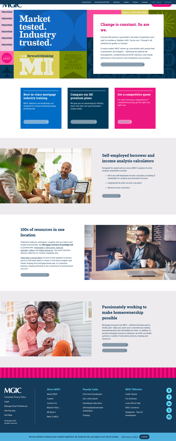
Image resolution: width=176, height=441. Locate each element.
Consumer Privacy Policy (15, 403)
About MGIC (139, 10)
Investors (145, 2)
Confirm (144, 437)
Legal (6, 408)
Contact (135, 2)
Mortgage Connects (118, 10)
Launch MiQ (123, 129)
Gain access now (109, 202)
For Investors (131, 405)
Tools (101, 10)
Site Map (8, 421)
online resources (46, 257)
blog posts (50, 254)
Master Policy (53, 414)
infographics (39, 254)
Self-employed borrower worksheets (93, 416)
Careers (126, 2)
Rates (30, 10)
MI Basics (116, 2)
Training (87, 10)
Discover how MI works (113, 356)
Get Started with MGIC (102, 2)
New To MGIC (53, 423)
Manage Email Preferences (16, 412)
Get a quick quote (161, 10)
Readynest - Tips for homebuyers (134, 420)
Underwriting (45, 10)
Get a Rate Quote (90, 405)
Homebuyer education (92, 410)
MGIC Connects (132, 414)
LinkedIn (169, 412)
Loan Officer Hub (132, 410)
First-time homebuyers (92, 400)
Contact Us (52, 410)
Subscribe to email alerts (31, 264)
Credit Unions (86, 2)
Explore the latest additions (33, 281)
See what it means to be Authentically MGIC (121, 71)
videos (32, 257)
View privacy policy (129, 436)
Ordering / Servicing (67, 10)
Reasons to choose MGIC (113, 352)
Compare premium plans (82, 129)
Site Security (9, 417)
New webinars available (34, 129)
